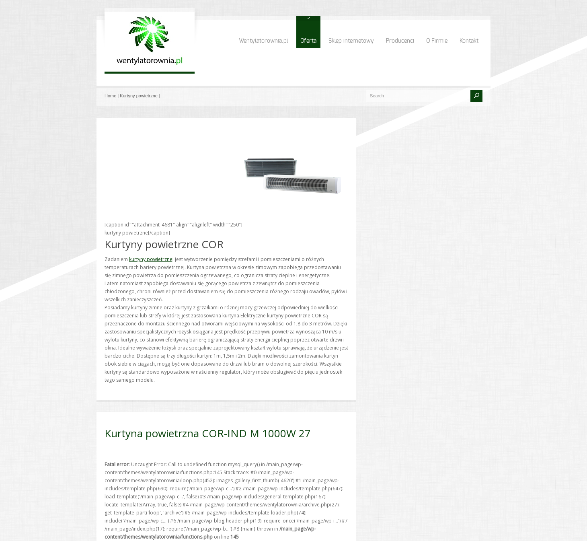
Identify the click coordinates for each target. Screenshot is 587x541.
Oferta (308, 41)
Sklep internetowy (351, 41)
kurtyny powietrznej (151, 259)
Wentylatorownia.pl (263, 41)
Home (110, 95)
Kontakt (469, 41)
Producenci (400, 41)
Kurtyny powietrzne (139, 95)
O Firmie (436, 41)
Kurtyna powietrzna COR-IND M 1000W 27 (208, 433)
